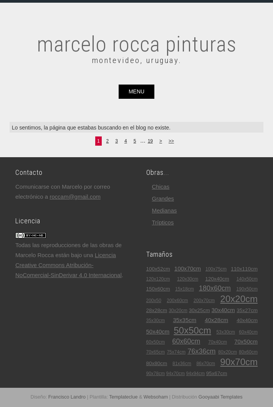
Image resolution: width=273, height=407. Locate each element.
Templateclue (123, 397)
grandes (163, 198)
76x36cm (201, 351)
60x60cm (186, 341)
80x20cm (227, 352)
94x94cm (195, 373)
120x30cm (187, 279)
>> (171, 141)
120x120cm (158, 279)
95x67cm (216, 373)
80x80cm (156, 363)
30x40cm (223, 310)
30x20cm (178, 310)
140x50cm (247, 279)
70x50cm (246, 341)
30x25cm (199, 310)
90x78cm (155, 373)
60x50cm (155, 342)
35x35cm (184, 320)
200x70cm (204, 300)
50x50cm (192, 330)
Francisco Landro (67, 397)
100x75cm (216, 269)
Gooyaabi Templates (221, 397)
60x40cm (248, 332)
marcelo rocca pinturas (137, 44)
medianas (164, 210)
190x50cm (247, 289)
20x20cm (239, 299)
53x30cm (225, 332)
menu (136, 91)
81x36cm (181, 363)
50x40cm (158, 331)
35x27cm (247, 310)
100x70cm (187, 268)
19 (150, 141)
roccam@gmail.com (75, 196)
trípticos (163, 222)
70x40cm (217, 342)
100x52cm (158, 269)
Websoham (156, 397)
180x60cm (215, 288)
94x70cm (175, 373)
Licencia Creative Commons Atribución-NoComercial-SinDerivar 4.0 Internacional (68, 265)
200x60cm (177, 300)
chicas (161, 186)
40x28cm (216, 320)
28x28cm (156, 310)
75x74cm (176, 352)
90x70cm (239, 362)
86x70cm (205, 363)
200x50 (153, 300)
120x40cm (217, 279)
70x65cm (155, 352)
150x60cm (158, 289)
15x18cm (184, 289)
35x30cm (155, 320)
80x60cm (248, 352)
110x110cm (244, 269)
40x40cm (247, 320)
